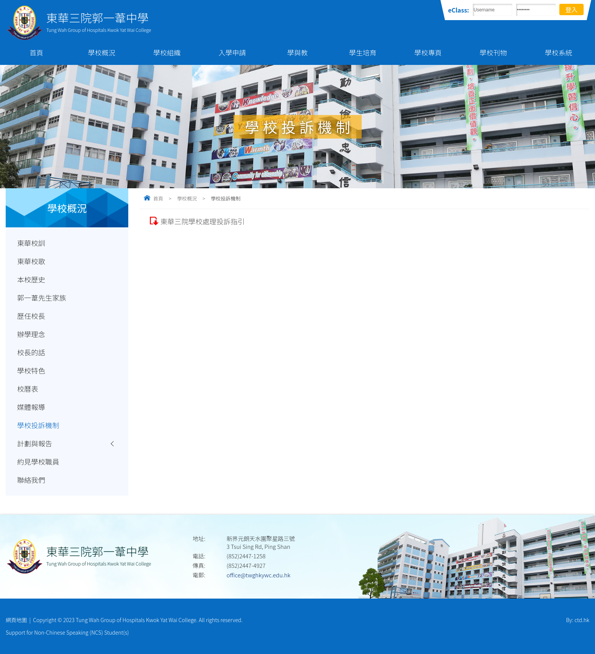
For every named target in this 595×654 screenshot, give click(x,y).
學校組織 (167, 52)
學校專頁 (428, 52)
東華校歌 (31, 261)
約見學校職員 (38, 461)
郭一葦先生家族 (41, 298)
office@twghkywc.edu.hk (258, 575)
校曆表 (27, 389)
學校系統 (558, 52)
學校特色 (31, 370)
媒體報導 (31, 407)
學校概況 (101, 52)
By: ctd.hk (577, 620)
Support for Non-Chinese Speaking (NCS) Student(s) (67, 632)
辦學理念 (31, 334)
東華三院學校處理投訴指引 (202, 221)
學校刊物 (493, 52)
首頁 (36, 52)
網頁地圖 (16, 620)
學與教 (297, 52)
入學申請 (232, 52)
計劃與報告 (34, 443)
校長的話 (31, 352)
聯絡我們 (31, 480)
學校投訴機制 (38, 425)
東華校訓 (31, 243)
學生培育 (362, 52)
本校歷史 (31, 279)
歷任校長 (31, 316)
